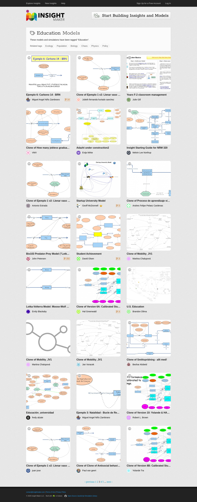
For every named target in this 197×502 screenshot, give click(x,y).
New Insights (50, 3)
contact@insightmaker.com (35, 492)
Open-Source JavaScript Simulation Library (82, 496)
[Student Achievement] (98, 237)
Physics (95, 46)
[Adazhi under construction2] (98, 131)
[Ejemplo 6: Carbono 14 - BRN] (48, 78)
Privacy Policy (61, 492)
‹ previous (89, 481)
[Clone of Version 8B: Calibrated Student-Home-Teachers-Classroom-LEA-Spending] (149, 449)
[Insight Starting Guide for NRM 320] (149, 131)
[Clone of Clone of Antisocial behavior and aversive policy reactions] (98, 449)
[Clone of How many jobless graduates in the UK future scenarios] (48, 131)
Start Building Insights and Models (131, 15)
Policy (105, 46)
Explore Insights (33, 3)
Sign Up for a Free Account (149, 3)
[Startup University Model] (98, 184)
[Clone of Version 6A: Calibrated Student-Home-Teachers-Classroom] (98, 290)
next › (109, 481)
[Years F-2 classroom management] (149, 78)
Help (63, 3)
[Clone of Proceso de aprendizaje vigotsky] (149, 184)
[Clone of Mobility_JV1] (149, 237)
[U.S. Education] (149, 290)
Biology (74, 46)
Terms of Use (50, 492)
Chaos (84, 46)
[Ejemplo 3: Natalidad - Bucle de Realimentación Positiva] (98, 396)
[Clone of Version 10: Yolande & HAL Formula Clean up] (149, 396)
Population (62, 46)
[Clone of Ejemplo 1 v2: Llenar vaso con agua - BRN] (98, 78)
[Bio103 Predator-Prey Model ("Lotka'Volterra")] (48, 237)
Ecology (49, 46)
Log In (168, 3)
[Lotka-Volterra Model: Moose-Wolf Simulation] (48, 290)
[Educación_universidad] (48, 396)
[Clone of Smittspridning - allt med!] (149, 343)
